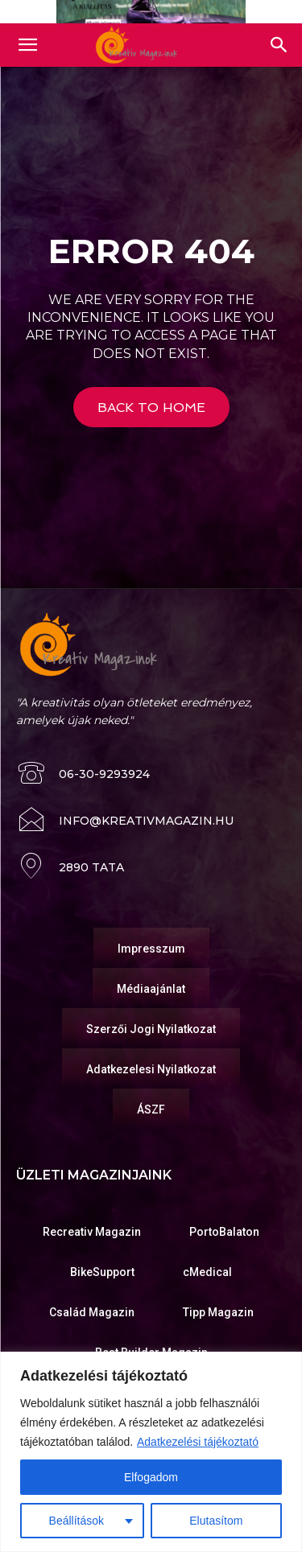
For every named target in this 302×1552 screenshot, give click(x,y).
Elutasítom (215, 1520)
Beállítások (76, 1520)
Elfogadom (151, 1477)
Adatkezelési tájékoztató (198, 1441)
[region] (151, 1452)
